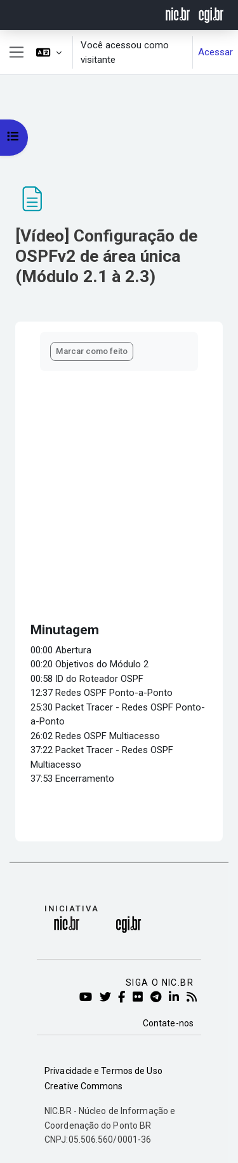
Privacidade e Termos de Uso (103, 1071)
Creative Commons (83, 1086)
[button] (49, 52)
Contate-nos (168, 1023)
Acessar (215, 52)
